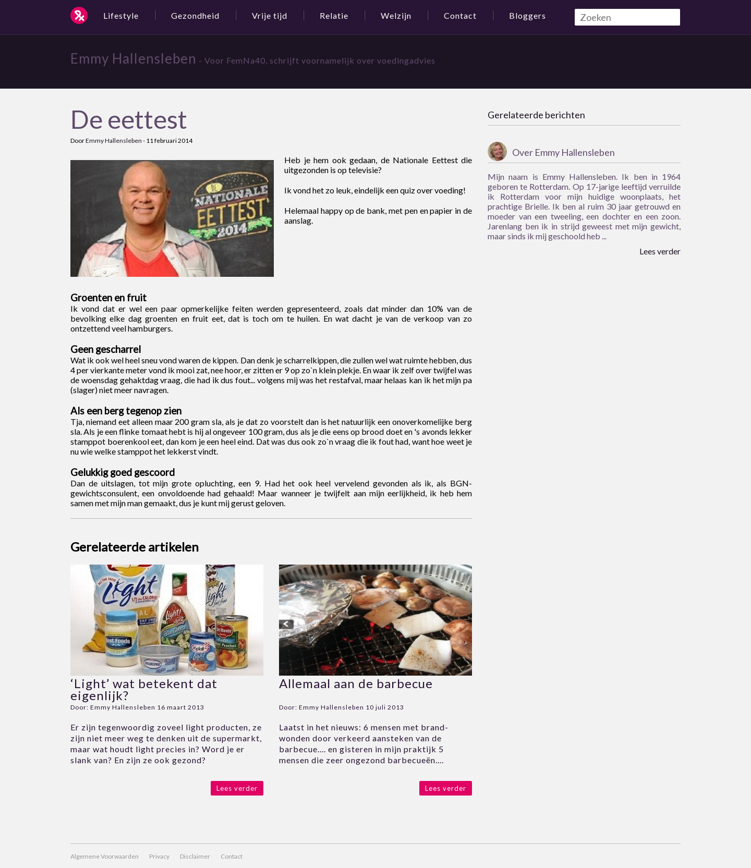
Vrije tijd (269, 15)
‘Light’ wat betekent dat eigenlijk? (143, 689)
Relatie (334, 15)
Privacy (159, 856)
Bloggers (527, 15)
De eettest (128, 119)
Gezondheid (195, 15)
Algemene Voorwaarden (104, 856)
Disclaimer (195, 856)
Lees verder (237, 788)
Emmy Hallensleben (133, 58)
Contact (460, 15)
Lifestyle (121, 15)
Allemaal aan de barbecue (356, 683)
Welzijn (396, 15)
